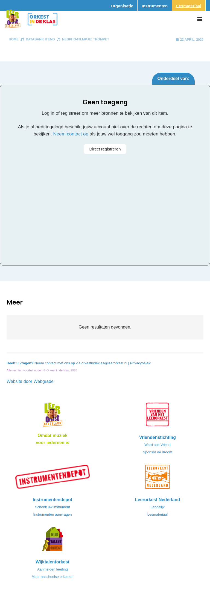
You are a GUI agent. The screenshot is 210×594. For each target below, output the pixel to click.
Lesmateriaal (157, 514)
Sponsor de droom (157, 452)
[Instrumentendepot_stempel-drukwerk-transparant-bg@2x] (52, 478)
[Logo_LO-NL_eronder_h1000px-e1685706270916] (52, 416)
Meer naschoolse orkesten (52, 577)
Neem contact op (71, 134)
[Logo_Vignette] (12, 19)
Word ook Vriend (157, 445)
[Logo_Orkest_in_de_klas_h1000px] (42, 19)
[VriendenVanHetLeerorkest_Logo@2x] (157, 416)
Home (14, 39)
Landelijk (157, 507)
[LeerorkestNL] (157, 478)
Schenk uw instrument (52, 507)
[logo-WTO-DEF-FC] (52, 540)
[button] (200, 19)
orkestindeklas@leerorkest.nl (104, 363)
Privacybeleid (140, 363)
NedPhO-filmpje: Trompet (85, 39)
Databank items (40, 39)
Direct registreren (105, 149)
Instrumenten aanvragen (52, 514)
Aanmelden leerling (52, 569)
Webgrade (43, 381)
